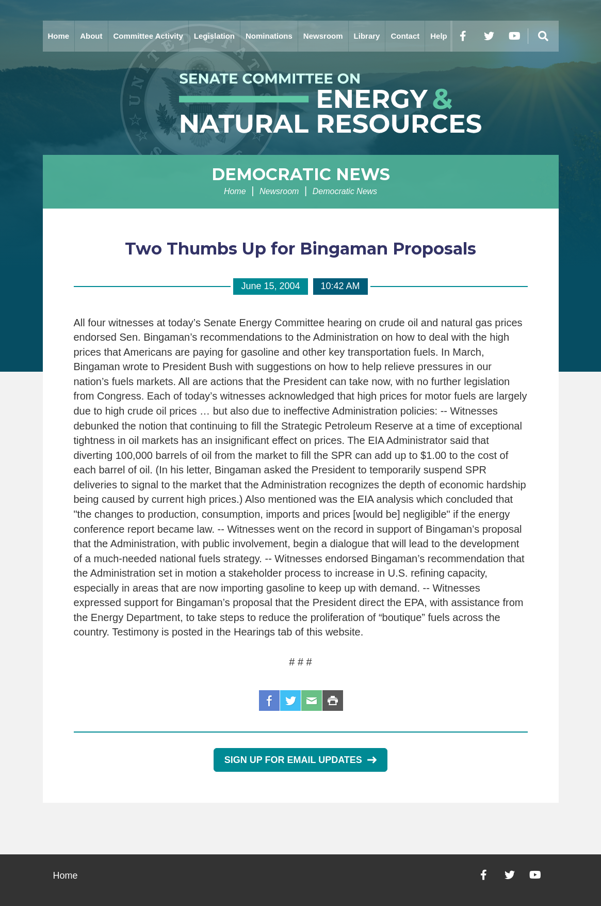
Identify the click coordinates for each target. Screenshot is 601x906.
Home (59, 35)
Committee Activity (148, 35)
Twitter (290, 700)
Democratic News (301, 174)
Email (311, 700)
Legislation (214, 35)
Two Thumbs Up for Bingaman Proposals (300, 249)
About (91, 35)
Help (438, 35)
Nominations (269, 35)
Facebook (269, 700)
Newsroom (323, 35)
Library (367, 35)
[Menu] (543, 36)
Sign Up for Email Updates (300, 760)
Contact (405, 35)
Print (332, 700)
